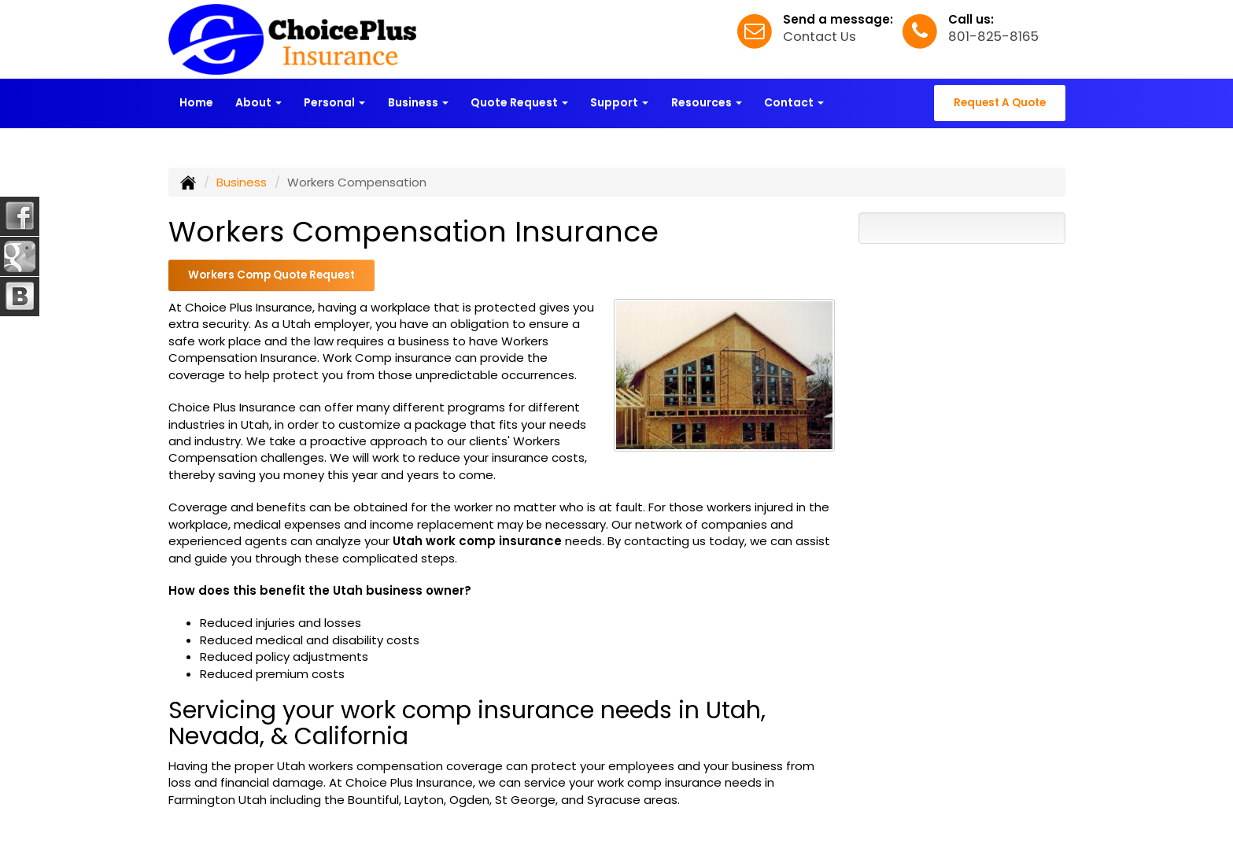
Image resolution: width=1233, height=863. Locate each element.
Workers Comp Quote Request (271, 274)
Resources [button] (706, 102)
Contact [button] (794, 102)
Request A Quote (1000, 102)
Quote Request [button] (519, 102)
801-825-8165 (993, 37)
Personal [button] (334, 102)
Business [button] (418, 102)
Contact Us (819, 37)
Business (241, 182)
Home (196, 102)
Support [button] (619, 102)
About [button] (258, 102)
